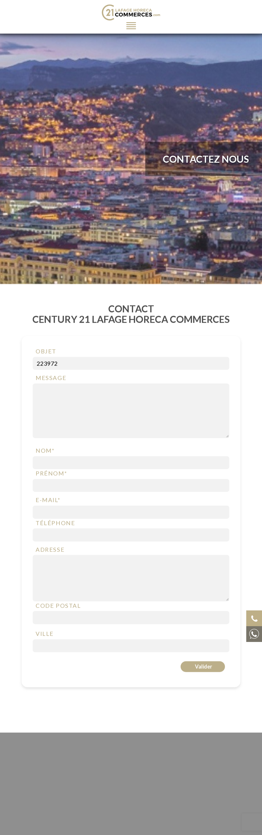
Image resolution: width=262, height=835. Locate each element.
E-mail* (48, 501)
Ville (45, 634)
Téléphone (55, 523)
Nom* (45, 451)
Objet (46, 352)
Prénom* (51, 474)
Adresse (50, 550)
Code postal (58, 606)
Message (51, 379)
